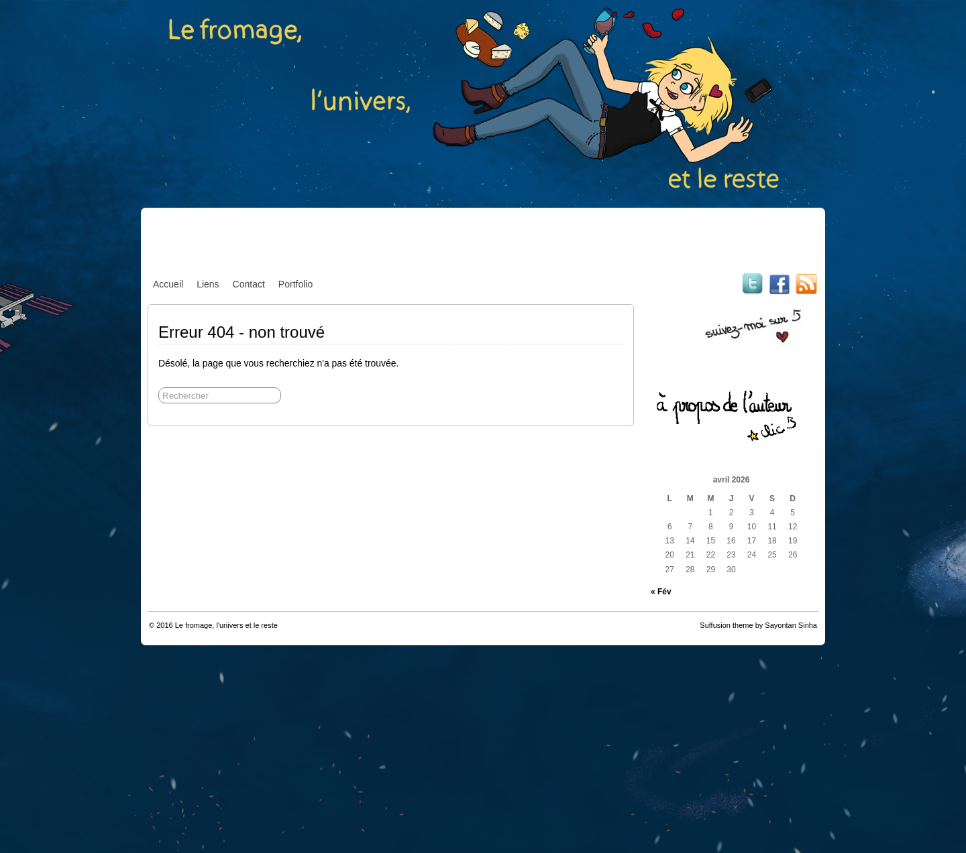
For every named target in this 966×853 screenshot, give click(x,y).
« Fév (661, 591)
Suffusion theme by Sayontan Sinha (758, 625)
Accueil (168, 284)
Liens (208, 284)
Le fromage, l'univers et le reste (226, 625)
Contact (249, 284)
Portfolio (295, 284)
